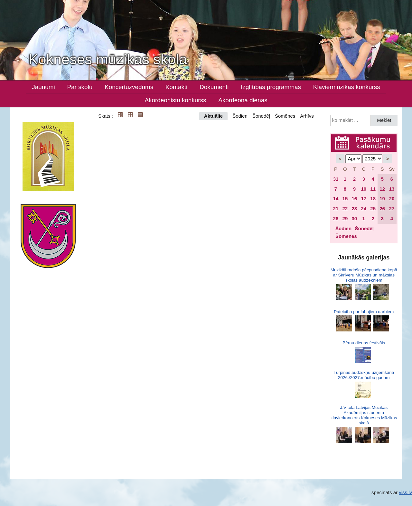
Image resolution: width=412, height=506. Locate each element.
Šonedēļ (261, 116)
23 (354, 208)
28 (336, 218)
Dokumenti (214, 87)
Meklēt (384, 120)
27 (392, 208)
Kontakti (176, 87)
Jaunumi (43, 87)
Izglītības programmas (271, 87)
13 (392, 189)
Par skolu (80, 87)
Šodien (240, 116)
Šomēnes (285, 116)
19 (382, 198)
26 (382, 208)
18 (373, 198)
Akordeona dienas (242, 100)
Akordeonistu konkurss (175, 100)
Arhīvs (307, 116)
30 (354, 218)
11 (373, 189)
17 (363, 198)
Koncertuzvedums (129, 87)
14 (336, 198)
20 (392, 198)
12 (382, 189)
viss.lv (405, 492)
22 (345, 208)
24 (363, 208)
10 (363, 189)
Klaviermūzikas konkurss (346, 87)
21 (336, 208)
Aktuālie (213, 116)
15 (345, 198)
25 (373, 208)
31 (336, 179)
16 (354, 198)
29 (345, 218)
